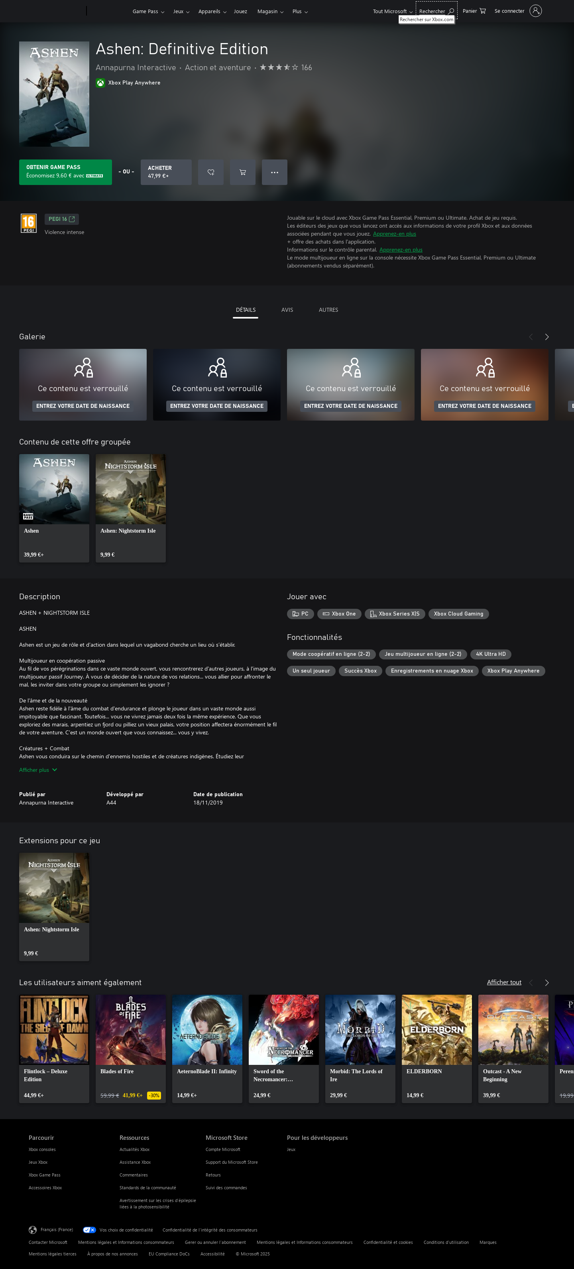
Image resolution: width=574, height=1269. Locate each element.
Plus (297, 11)
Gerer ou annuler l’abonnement (215, 1242)
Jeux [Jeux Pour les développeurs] (291, 1149)
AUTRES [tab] (328, 309)
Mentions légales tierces (53, 1253)
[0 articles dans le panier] (474, 10)
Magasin (267, 11)
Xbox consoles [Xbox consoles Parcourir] (42, 1149)
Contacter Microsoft (48, 1242)
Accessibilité (213, 1253)
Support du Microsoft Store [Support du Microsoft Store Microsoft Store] (232, 1162)
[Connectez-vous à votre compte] (517, 10)
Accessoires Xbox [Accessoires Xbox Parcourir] (45, 1187)
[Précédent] (531, 336)
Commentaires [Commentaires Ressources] (134, 1174)
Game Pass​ (145, 11)
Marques (488, 1242)
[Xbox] (108, 11)
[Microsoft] (56, 11)
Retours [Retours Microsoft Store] (213, 1174)
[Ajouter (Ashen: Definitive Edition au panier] (243, 172)
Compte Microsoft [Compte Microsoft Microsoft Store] (223, 1149)
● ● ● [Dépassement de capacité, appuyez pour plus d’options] (275, 172)
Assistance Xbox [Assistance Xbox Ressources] (135, 1162)
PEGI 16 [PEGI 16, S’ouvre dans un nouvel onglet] (62, 219)
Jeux (178, 11)
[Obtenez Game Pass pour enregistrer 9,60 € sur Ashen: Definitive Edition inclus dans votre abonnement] (65, 172)
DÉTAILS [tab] (246, 309)
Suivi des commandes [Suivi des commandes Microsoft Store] (226, 1187)
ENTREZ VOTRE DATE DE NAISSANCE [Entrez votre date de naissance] (83, 406)
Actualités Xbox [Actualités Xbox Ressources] (134, 1149)
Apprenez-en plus (394, 233)
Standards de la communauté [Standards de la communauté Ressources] (148, 1187)
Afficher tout (504, 982)
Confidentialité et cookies (388, 1242)
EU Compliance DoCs (169, 1253)
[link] (54, 508)
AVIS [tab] (287, 309)
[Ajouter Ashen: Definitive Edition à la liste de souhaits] (211, 172)
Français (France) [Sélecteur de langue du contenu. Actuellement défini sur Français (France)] (57, 1229)
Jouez (240, 11)
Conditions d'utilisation (446, 1242)
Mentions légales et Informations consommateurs (126, 1242)
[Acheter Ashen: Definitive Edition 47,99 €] (166, 172)
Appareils (209, 11)
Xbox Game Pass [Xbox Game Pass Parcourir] (45, 1174)
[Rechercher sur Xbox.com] (437, 10)
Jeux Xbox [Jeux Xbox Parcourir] (38, 1162)
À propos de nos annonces (112, 1253)
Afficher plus (38, 769)
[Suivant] (547, 336)
